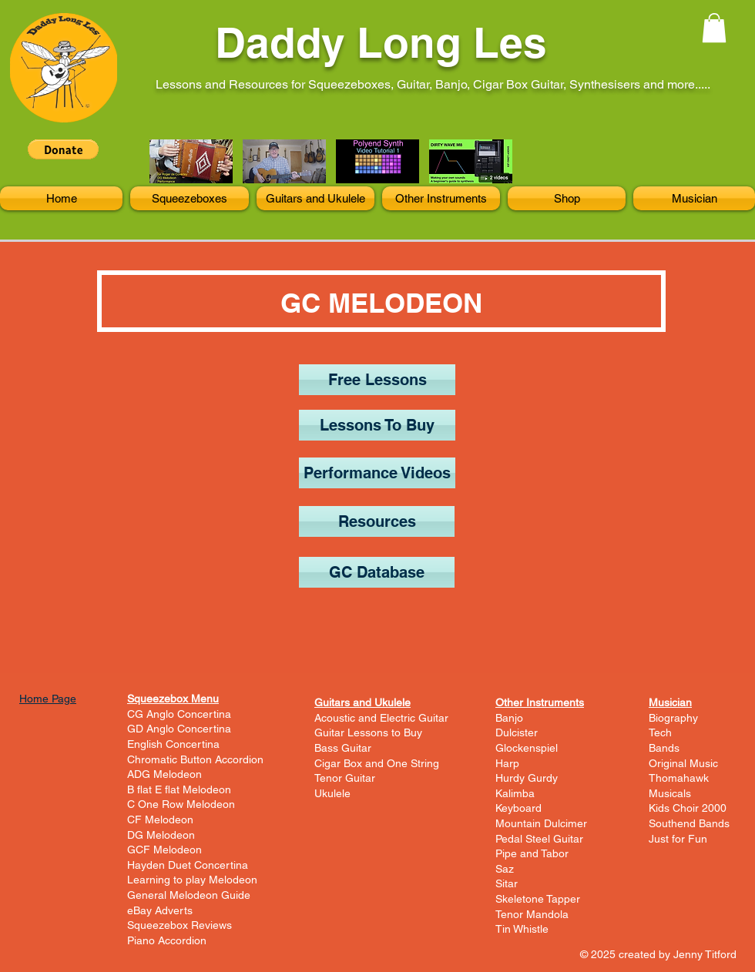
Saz (504, 869)
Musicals (670, 793)
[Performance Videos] (377, 473)
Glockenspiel (526, 748)
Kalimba (515, 793)
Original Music (683, 763)
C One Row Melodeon (181, 804)
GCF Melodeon (164, 849)
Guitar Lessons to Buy (368, 732)
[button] (714, 27)
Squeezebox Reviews (179, 925)
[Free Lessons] (377, 379)
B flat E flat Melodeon (179, 789)
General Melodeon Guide (188, 895)
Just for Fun (678, 839)
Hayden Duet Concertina (187, 865)
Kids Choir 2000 (687, 808)
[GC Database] (377, 572)
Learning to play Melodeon (192, 879)
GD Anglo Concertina (179, 728)
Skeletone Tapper (537, 899)
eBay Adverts (160, 910)
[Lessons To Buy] (377, 425)
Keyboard (518, 808)
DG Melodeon (161, 835)
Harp (507, 763)
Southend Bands (689, 823)
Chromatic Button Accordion (195, 759)
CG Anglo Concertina (179, 714)
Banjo (509, 718)
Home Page (47, 698)
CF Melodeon (160, 819)
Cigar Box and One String (376, 763)
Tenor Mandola (532, 914)
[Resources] (377, 521)
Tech (660, 732)
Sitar (506, 883)
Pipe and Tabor (532, 853)
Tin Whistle (522, 929)
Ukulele (332, 793)
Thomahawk (679, 778)
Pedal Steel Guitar (539, 839)
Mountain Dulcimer (541, 823)
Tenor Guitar (344, 778)
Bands (664, 748)
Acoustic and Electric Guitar (381, 718)
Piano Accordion (166, 940)
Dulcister (516, 732)
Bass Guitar (342, 748)
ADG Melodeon (164, 774)
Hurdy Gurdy (526, 778)
